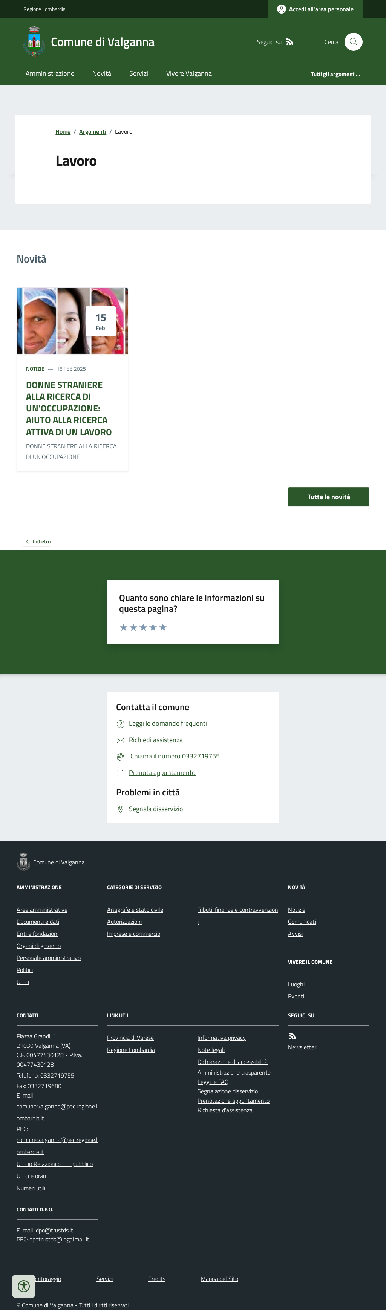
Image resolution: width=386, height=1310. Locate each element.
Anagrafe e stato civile (135, 909)
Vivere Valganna (189, 73)
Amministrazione (50, 73)
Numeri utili (31, 1187)
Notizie (35, 369)
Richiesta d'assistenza (225, 1109)
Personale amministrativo (49, 957)
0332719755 (57, 1075)
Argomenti (92, 131)
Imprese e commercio (133, 933)
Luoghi (296, 984)
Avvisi (295, 933)
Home (62, 131)
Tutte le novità (329, 497)
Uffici (23, 981)
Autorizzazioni (124, 921)
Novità (101, 73)
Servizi (138, 73)
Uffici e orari (31, 1175)
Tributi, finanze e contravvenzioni (238, 915)
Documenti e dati (38, 921)
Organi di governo (39, 945)
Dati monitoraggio (39, 1278)
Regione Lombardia (44, 9)
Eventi (296, 996)
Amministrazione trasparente (234, 1072)
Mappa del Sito (219, 1278)
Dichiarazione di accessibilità (233, 1061)
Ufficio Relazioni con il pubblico (55, 1163)
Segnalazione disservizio (228, 1091)
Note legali (211, 1049)
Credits (156, 1278)
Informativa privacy (222, 1037)
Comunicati (302, 921)
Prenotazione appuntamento (234, 1100)
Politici (25, 969)
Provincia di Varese (130, 1037)
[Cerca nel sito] (351, 42)
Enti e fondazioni (37, 933)
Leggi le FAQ (213, 1081)
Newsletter (302, 1047)
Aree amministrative (42, 909)
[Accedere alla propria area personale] (315, 9)
